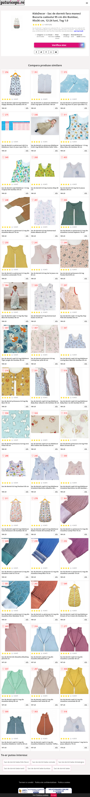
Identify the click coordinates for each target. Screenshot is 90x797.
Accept (53, 795)
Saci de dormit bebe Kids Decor (16, 762)
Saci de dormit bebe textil (14, 768)
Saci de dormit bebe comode (43, 762)
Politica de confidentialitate (45, 782)
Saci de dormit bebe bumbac (39, 768)
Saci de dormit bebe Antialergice (71, 762)
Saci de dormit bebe (62, 768)
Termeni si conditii (26, 782)
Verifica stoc (68, 45)
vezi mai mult (78, 31)
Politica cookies (64, 782)
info (27, 108)
